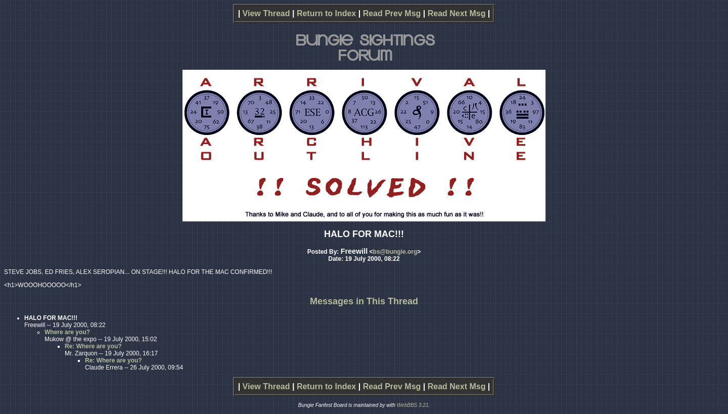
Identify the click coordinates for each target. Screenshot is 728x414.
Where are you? (67, 332)
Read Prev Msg (392, 13)
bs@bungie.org (395, 251)
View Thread (266, 13)
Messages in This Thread (364, 301)
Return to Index (326, 13)
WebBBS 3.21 (413, 405)
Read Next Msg (457, 13)
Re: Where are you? (93, 346)
